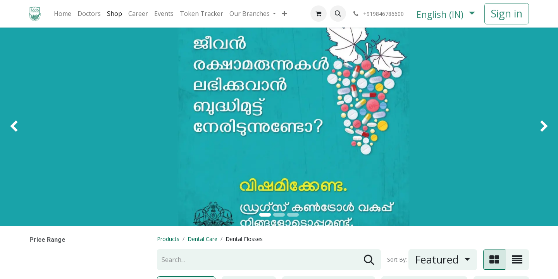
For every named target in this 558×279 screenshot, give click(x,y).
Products (168, 239)
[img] (22, 127)
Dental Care (202, 239)
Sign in (506, 13)
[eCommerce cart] (318, 13)
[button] (338, 13)
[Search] (369, 259)
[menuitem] (62, 13)
